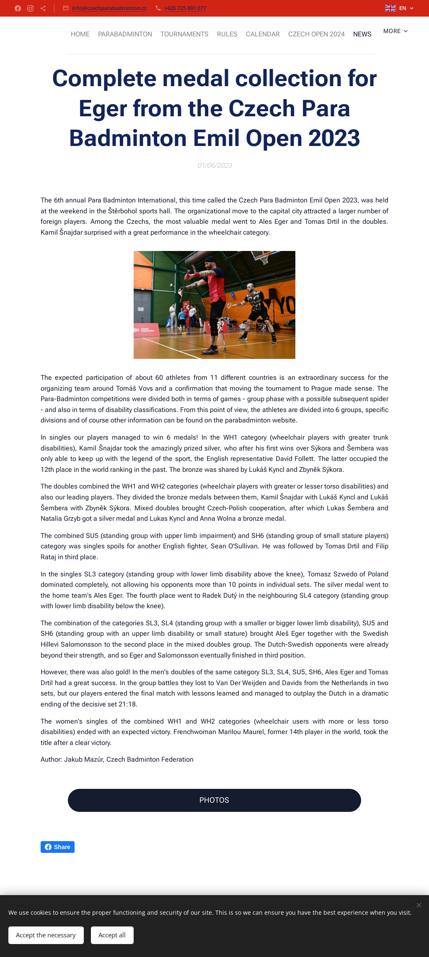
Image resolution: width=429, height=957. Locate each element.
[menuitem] (81, 34)
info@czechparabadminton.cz (109, 8)
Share (57, 847)
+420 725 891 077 (185, 8)
